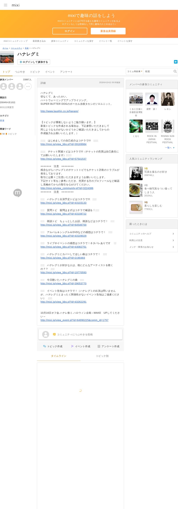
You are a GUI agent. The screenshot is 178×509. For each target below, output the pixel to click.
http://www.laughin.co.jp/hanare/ (60, 111)
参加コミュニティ (60, 41)
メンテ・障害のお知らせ (141, 247)
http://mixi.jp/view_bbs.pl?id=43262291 (64, 301)
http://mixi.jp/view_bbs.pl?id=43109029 (64, 235)
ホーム (5, 48)
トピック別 (102, 356)
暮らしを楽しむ (153, 205)
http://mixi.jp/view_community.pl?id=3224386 (67, 188)
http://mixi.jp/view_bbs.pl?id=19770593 (64, 272)
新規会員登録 (108, 31)
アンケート (66, 72)
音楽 (27, 48)
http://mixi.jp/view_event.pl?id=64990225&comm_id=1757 (75, 320)
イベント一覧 (105, 41)
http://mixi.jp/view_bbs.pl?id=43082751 (64, 246)
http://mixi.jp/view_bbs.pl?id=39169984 (64, 144)
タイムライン (58, 356)
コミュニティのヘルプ (140, 234)
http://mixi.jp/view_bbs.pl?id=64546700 (64, 224)
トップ (6, 72)
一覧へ (168, 147)
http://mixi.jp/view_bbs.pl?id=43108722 (64, 213)
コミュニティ (16, 48)
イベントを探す (125, 41)
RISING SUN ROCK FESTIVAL (167, 139)
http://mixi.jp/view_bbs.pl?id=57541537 (64, 158)
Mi (3, 134)
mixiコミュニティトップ (16, 41)
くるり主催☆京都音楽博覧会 (136, 112)
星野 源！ (151, 109)
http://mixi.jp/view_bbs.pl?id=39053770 (64, 283)
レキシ (167, 109)
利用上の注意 (136, 240)
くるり (136, 136)
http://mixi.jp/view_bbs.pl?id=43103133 (64, 202)
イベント (50, 72)
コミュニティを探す (84, 41)
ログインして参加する (35, 62)
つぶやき (20, 72)
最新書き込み (39, 41)
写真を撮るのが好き (155, 171)
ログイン (70, 31)
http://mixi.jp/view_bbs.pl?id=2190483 (63, 257)
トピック (35, 72)
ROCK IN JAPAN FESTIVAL (152, 139)
